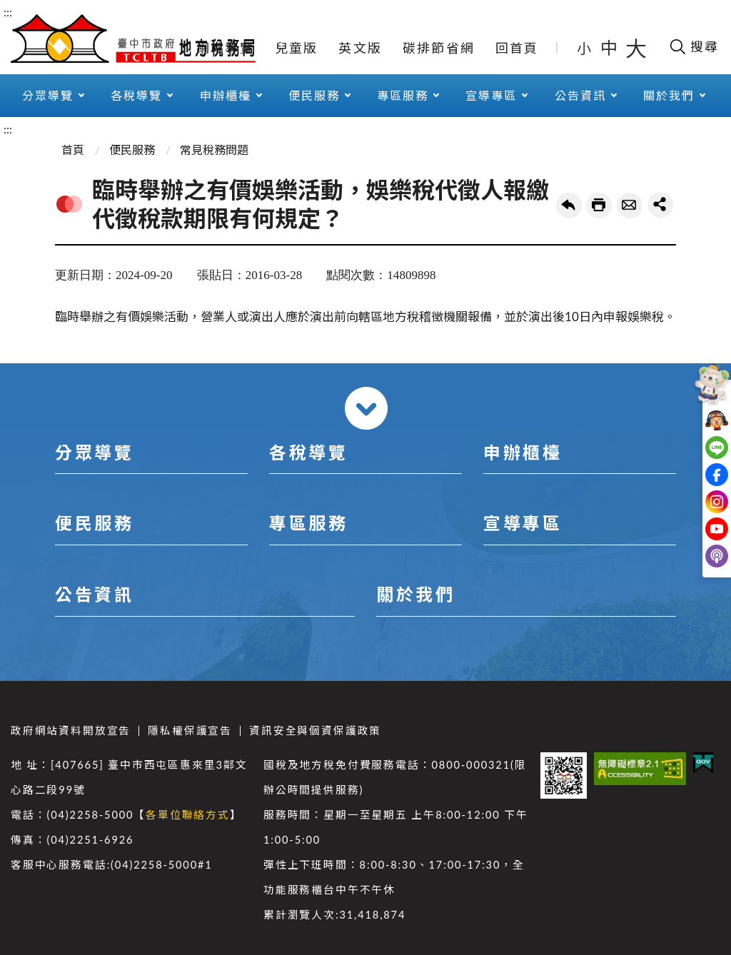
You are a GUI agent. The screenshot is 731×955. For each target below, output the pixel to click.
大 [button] (636, 47)
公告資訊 (580, 95)
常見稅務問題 (214, 149)
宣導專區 (491, 95)
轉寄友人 (629, 205)
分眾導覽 (48, 95)
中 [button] (610, 47)
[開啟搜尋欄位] (693, 46)
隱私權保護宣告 (190, 730)
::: (8, 12)
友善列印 (599, 205)
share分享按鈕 (660, 205)
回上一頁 (569, 205)
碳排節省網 (439, 48)
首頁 (72, 149)
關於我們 (669, 95)
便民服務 (314, 95)
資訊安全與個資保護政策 (315, 730)
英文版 (360, 48)
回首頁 (517, 48)
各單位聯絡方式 (188, 815)
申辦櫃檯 (225, 95)
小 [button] (585, 47)
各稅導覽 (136, 95)
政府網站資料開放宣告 (71, 730)
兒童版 (296, 48)
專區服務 (402, 95)
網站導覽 (225, 48)
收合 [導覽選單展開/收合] (366, 408)
